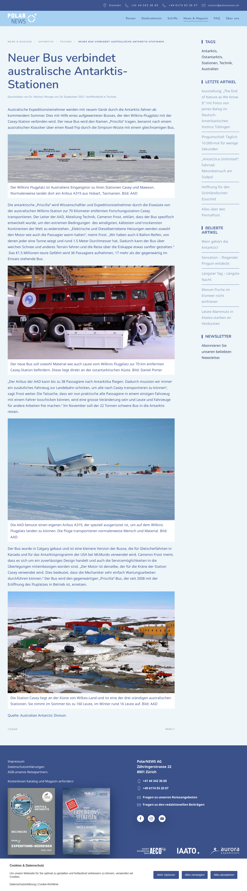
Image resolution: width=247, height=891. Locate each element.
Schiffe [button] (172, 18)
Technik (111, 97)
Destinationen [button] (151, 18)
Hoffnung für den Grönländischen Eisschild (216, 193)
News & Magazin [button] (196, 18)
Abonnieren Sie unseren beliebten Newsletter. (216, 351)
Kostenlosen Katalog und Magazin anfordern (41, 781)
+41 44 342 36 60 (141, 5)
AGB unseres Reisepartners (28, 772)
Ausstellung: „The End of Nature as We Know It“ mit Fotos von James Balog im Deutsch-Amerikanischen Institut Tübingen (220, 109)
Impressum (16, 761)
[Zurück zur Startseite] (22, 18)
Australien (210, 68)
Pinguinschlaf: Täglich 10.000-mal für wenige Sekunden (220, 142)
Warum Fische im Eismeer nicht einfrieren (216, 295)
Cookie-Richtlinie (48, 884)
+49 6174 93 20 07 (180, 5)
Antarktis (209, 51)
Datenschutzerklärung (23, 884)
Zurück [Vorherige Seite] (12, 729)
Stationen (209, 62)
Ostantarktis (212, 57)
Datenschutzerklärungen (26, 767)
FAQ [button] (217, 18)
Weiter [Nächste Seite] (170, 729)
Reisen (131, 18)
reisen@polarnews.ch (220, 5)
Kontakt (112, 5)
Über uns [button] (232, 18)
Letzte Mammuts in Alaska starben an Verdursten (217, 317)
